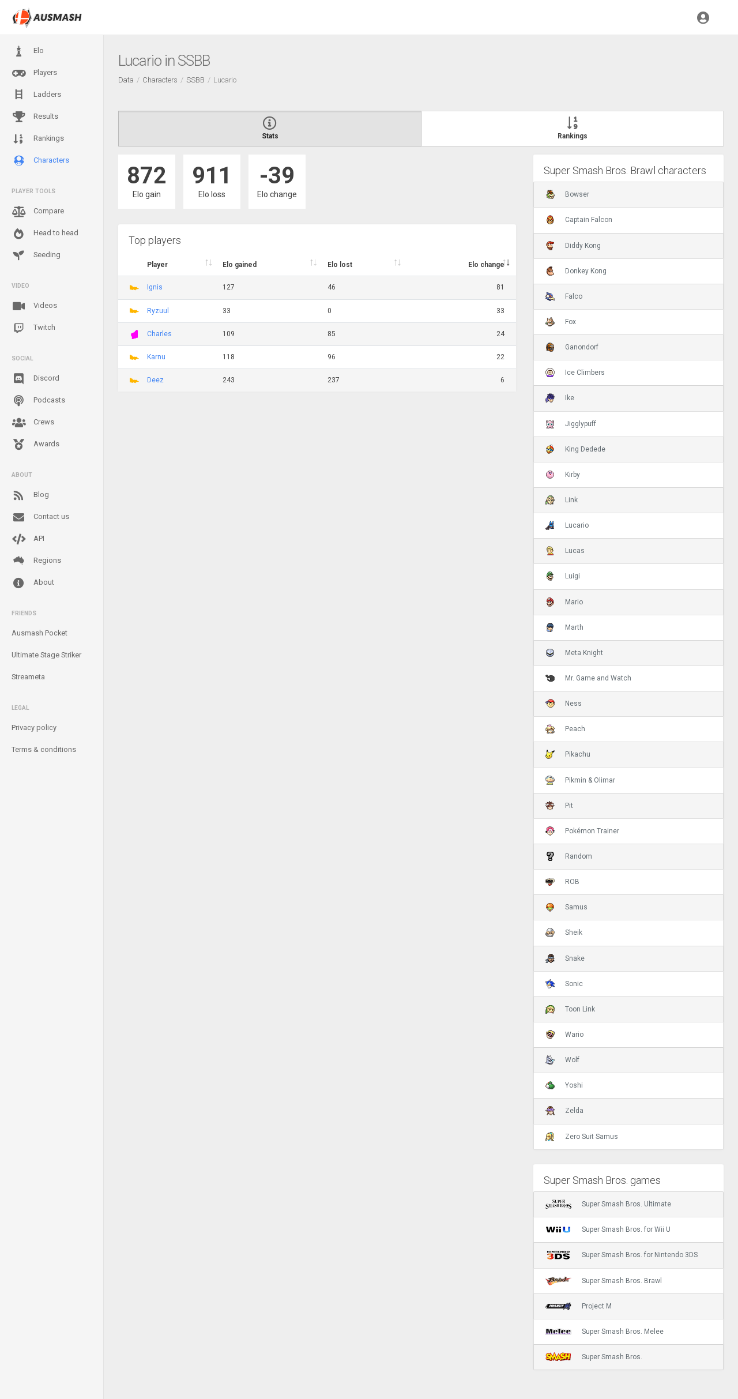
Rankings (38, 139)
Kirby (562, 474)
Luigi (562, 576)
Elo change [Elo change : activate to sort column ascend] (486, 265)
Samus (566, 907)
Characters (40, 160)
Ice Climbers (575, 372)
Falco (563, 296)
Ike (559, 398)
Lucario (567, 525)
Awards (35, 444)
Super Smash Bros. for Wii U (608, 1229)
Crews (33, 423)
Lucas (565, 550)
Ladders (36, 94)
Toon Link (570, 1009)
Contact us (40, 517)
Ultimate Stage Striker (46, 654)
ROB (562, 881)
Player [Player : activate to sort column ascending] (157, 265)
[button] (703, 17)
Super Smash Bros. (593, 1357)
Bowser (567, 194)
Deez (155, 380)
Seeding (36, 255)
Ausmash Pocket (39, 633)
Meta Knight (574, 652)
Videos (34, 306)
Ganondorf (571, 347)
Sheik (563, 932)
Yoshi (564, 1085)
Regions (36, 560)
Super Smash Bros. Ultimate (608, 1204)
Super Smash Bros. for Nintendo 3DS (621, 1254)
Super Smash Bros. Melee (604, 1331)
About (33, 583)
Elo (28, 51)
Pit (559, 805)
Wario (564, 1034)
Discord (35, 379)
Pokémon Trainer (582, 831)
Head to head (45, 233)
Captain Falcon (578, 219)
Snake (565, 958)
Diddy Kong (573, 245)
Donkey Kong (576, 271)
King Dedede (575, 449)
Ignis (155, 287)
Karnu (156, 357)
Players (34, 73)
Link (561, 500)
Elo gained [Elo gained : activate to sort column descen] (240, 265)
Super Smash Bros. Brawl (603, 1280)
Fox (560, 321)
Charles (159, 334)
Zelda (564, 1110)
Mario (564, 602)
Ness (563, 703)
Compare (38, 211)
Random (568, 856)
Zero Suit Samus (581, 1136)
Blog (30, 495)
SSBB (195, 80)
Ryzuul (158, 311)
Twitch (33, 328)
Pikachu (567, 754)
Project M (578, 1306)
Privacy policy (34, 727)
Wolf (562, 1060)
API (28, 539)
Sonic (564, 983)
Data (126, 80)
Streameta (28, 676)
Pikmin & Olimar (580, 780)
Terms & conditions (44, 749)
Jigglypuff (570, 423)
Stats (269, 128)
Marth (564, 627)
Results (35, 117)
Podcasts (38, 401)
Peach (565, 729)
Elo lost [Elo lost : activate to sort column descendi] (339, 265)
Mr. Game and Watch (588, 678)
